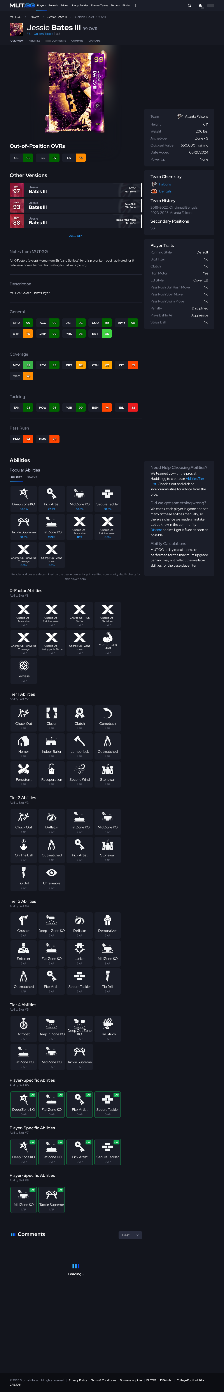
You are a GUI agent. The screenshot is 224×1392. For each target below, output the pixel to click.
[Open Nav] (135, 5)
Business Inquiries (131, 1380)
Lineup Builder (79, 5)
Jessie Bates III (57, 16)
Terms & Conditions (103, 1380)
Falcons (165, 184)
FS (28, 33)
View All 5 (76, 236)
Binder (126, 5)
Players (41, 5)
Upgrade (94, 40)
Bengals (165, 191)
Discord (156, 529)
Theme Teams (99, 5)
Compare (77, 40)
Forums (115, 5)
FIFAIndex (166, 1380)
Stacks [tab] (32, 477)
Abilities (34, 40)
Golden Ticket (43, 33)
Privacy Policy (78, 1380)
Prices (64, 5)
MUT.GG (15, 16)
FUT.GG (151, 1380)
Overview (16, 40)
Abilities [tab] (16, 477)
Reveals (53, 5)
